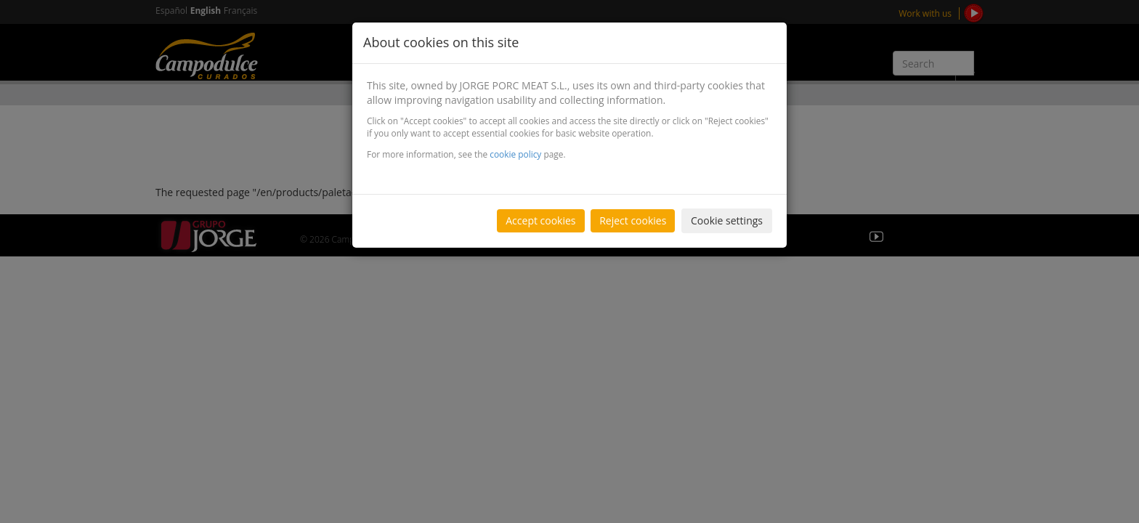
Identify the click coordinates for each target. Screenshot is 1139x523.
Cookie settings (727, 220)
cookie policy (515, 154)
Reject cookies (632, 220)
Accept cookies (540, 220)
